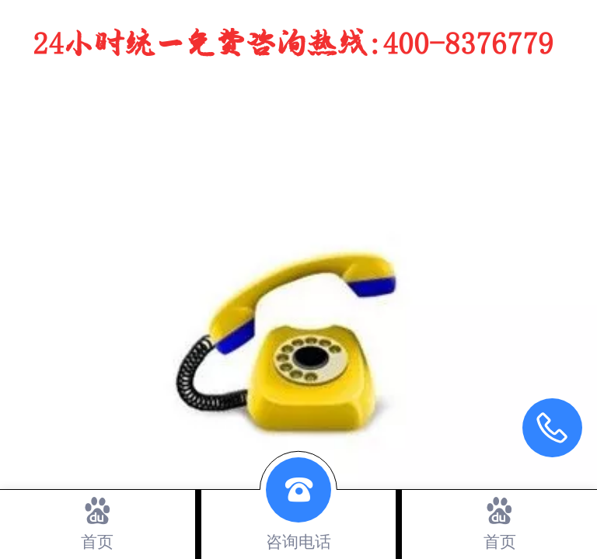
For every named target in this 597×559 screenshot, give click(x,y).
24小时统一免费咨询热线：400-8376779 (293, 45)
